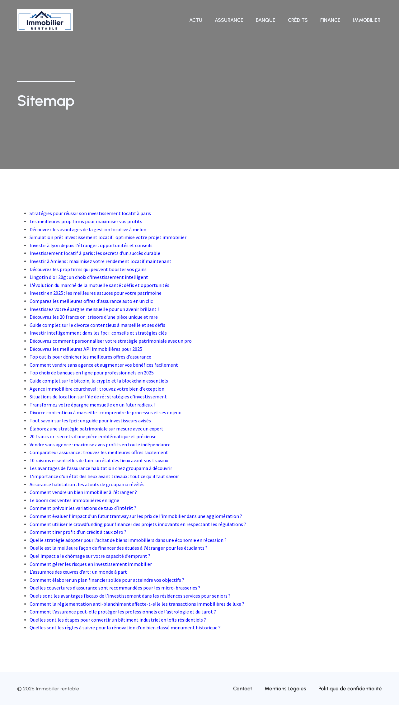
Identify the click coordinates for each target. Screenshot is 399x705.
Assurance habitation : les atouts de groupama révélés (87, 484)
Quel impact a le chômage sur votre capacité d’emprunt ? (90, 556)
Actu (195, 20)
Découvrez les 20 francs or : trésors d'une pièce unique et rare (94, 317)
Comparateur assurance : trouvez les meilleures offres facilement (99, 452)
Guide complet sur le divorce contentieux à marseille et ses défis (97, 325)
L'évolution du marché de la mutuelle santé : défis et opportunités (99, 285)
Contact (242, 688)
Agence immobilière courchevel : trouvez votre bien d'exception (97, 389)
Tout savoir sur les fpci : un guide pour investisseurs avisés (90, 420)
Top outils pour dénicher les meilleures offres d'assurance (90, 357)
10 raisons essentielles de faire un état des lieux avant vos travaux (99, 460)
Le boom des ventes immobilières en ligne (74, 500)
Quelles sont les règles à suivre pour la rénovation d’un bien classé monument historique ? (125, 627)
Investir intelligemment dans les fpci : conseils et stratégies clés (98, 333)
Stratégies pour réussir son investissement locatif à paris (90, 213)
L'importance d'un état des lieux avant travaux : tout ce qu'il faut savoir (104, 476)
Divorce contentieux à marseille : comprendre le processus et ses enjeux (105, 412)
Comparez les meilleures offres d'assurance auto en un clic (91, 301)
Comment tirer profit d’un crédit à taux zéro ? (78, 532)
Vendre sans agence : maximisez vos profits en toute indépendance (100, 444)
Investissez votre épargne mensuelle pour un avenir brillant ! (94, 309)
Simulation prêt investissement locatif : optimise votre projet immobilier (108, 237)
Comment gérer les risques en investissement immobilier (91, 564)
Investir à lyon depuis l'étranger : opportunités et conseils (91, 245)
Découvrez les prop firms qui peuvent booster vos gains (88, 269)
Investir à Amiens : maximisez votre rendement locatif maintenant (100, 261)
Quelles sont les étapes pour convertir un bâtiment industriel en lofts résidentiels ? (118, 620)
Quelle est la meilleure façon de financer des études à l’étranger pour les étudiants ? (119, 548)
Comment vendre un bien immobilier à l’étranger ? (83, 492)
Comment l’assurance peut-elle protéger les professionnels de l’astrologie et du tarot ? (123, 612)
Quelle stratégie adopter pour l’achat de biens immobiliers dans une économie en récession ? (128, 540)
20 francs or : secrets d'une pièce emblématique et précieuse (93, 436)
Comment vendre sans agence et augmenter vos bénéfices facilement (104, 365)
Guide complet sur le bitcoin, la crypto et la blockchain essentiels (99, 381)
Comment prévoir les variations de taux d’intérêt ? (83, 508)
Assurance (229, 20)
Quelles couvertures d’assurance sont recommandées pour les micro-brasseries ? (115, 588)
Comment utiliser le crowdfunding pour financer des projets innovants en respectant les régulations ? (138, 524)
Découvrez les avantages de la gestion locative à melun (88, 229)
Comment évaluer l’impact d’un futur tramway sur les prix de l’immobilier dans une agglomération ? (136, 516)
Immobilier (366, 20)
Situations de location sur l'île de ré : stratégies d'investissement (98, 396)
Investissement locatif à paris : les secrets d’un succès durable (95, 253)
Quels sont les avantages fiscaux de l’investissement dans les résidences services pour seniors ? (130, 596)
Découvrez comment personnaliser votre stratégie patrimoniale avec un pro (111, 341)
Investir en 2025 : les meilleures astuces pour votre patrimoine (96, 293)
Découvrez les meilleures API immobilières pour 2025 (86, 349)
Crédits (298, 20)
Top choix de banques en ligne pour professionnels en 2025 (92, 372)
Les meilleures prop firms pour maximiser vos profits (86, 221)
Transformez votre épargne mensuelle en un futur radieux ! (92, 405)
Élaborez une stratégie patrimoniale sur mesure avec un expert (96, 428)
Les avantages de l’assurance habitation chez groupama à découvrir (101, 468)
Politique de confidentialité (350, 688)
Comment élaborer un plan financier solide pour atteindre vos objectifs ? (107, 580)
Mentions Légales (285, 688)
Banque (265, 20)
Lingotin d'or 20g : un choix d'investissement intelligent (89, 277)
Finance (330, 20)
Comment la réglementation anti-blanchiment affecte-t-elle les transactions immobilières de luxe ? (137, 604)
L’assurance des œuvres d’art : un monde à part (78, 572)
